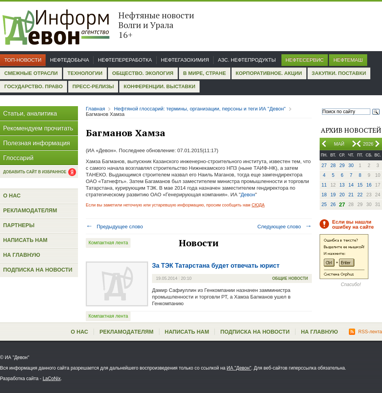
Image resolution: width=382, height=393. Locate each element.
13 (342, 185)
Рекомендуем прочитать (38, 128)
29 (342, 165)
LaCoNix (51, 378)
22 (360, 194)
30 (351, 165)
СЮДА (257, 205)
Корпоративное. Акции (269, 73)
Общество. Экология (142, 73)
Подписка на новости (38, 270)
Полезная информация (36, 143)
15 (360, 185)
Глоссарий (18, 158)
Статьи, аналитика (30, 113)
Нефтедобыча (69, 60)
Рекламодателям (30, 210)
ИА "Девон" (239, 368)
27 (324, 165)
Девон (248, 194)
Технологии (85, 73)
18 (324, 194)
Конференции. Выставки (159, 86)
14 (351, 185)
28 (333, 165)
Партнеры (18, 225)
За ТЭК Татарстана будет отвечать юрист (215, 265)
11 (324, 185)
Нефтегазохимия (185, 60)
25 (324, 204)
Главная (95, 109)
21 (351, 194)
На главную (21, 255)
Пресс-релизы (93, 86)
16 (368, 185)
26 (333, 204)
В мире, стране (204, 73)
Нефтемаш (348, 60)
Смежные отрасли (31, 73)
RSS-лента (365, 332)
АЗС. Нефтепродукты (247, 60)
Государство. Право (33, 86)
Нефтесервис (305, 60)
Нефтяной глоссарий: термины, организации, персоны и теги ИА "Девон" (199, 109)
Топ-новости (22, 60)
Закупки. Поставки (339, 73)
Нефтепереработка (125, 60)
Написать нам (25, 240)
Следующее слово (284, 226)
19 (333, 194)
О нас (12, 195)
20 (342, 194)
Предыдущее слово (114, 226)
